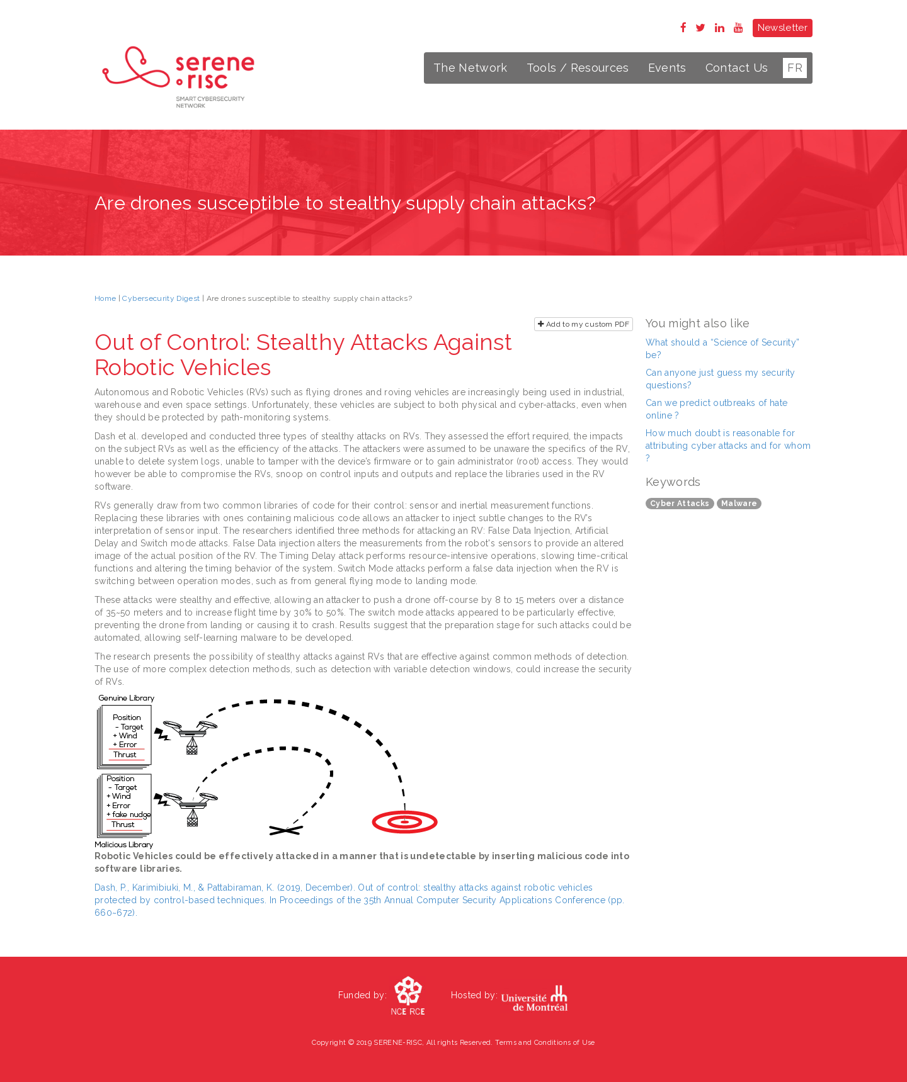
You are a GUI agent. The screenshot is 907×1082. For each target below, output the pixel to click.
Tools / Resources (578, 67)
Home (105, 298)
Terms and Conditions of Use (545, 1043)
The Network (470, 67)
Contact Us (736, 67)
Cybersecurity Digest (161, 298)
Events (667, 67)
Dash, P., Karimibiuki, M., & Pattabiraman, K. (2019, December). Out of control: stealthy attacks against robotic (324, 887)
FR (794, 67)
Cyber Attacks (680, 503)
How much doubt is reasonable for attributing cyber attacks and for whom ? (728, 445)
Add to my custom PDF (583, 324)
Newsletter (783, 27)
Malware (739, 503)
